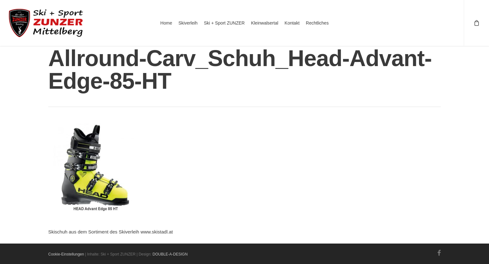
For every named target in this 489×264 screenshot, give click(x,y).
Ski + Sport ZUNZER (224, 23)
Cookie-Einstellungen (66, 254)
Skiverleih (188, 23)
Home (166, 23)
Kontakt (292, 23)
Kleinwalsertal (264, 23)
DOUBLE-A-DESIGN (170, 254)
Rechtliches (317, 23)
